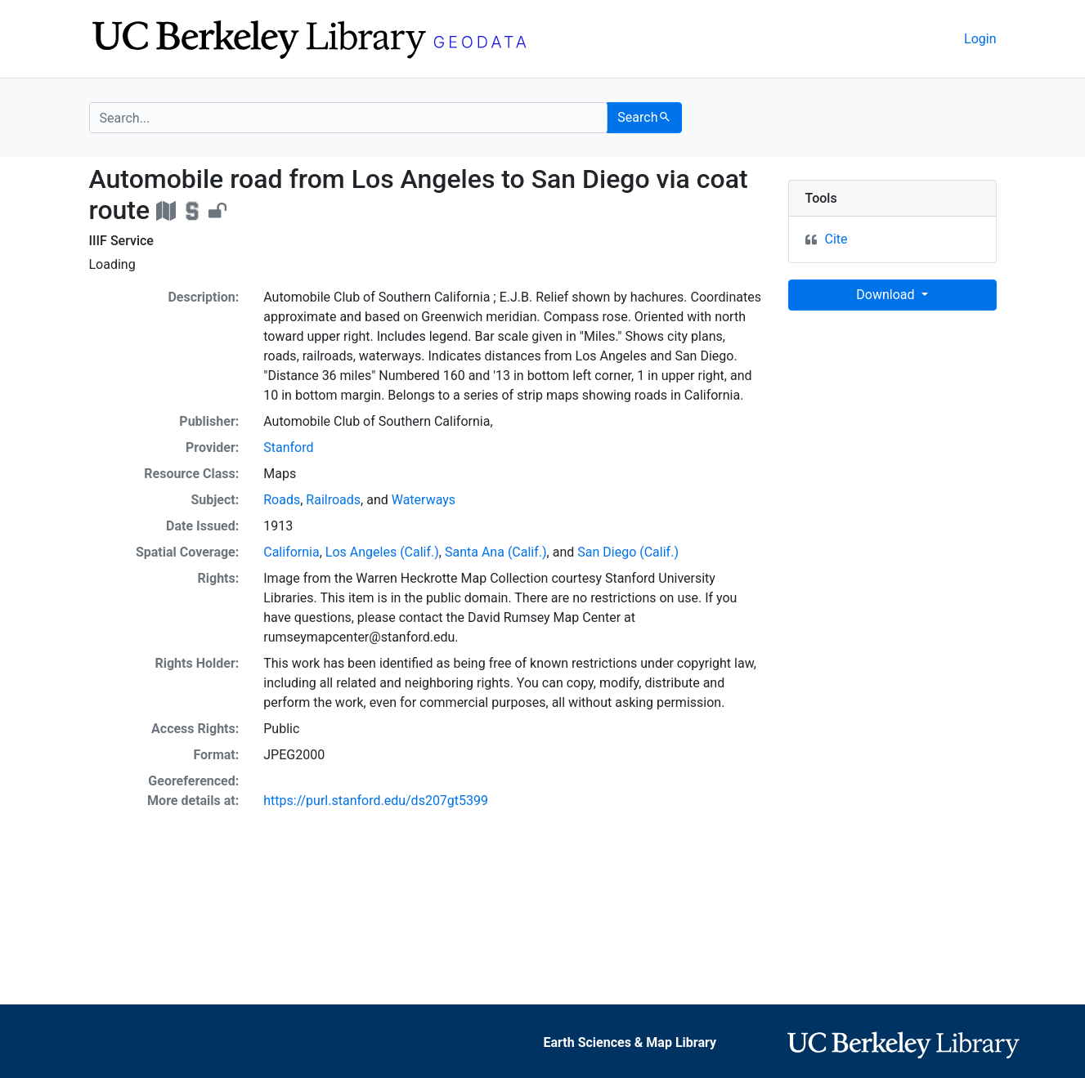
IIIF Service (121, 240)
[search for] (348, 117)
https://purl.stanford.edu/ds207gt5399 (375, 800)
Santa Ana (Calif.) (496, 552)
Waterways (423, 500)
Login (980, 39)
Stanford (288, 447)
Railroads (333, 500)
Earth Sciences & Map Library (629, 1042)
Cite (836, 239)
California (291, 552)
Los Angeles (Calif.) (382, 552)
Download (886, 294)
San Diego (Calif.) (628, 552)
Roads (281, 500)
